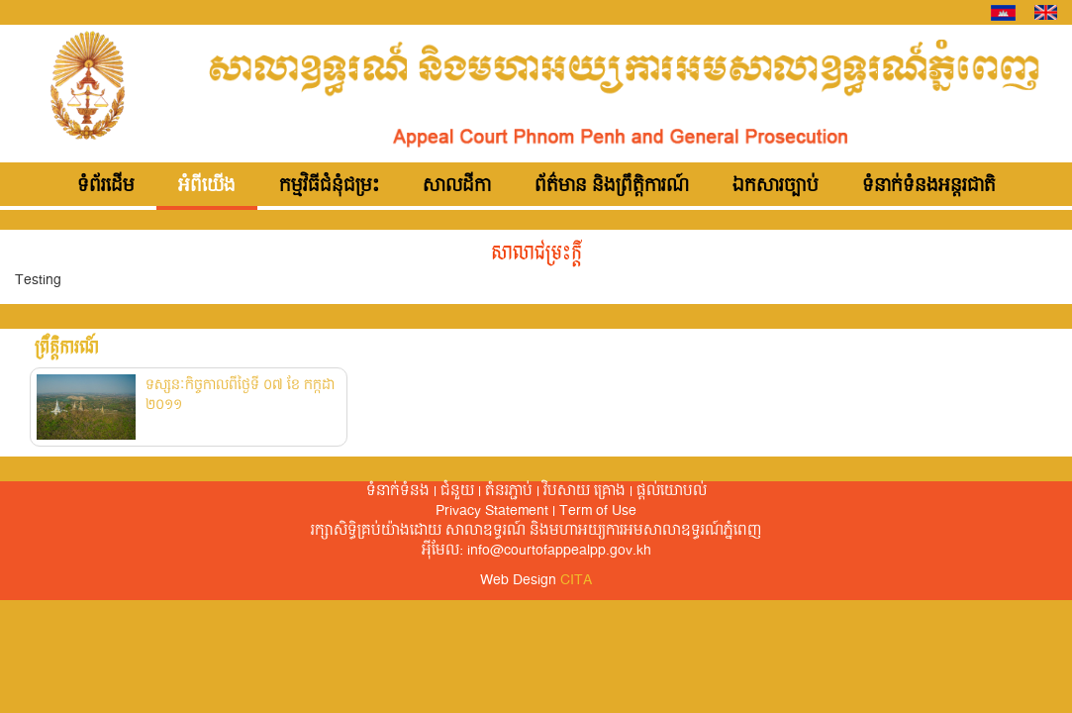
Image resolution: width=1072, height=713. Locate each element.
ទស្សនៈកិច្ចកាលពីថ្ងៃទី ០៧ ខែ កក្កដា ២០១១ (240, 395)
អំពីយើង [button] (207, 186)
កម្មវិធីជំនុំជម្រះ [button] (329, 186)
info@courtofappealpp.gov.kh (559, 550)
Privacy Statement (492, 511)
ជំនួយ (457, 491)
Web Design (536, 580)
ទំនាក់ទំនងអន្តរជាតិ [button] (929, 186)
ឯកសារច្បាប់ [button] (775, 186)
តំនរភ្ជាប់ (509, 491)
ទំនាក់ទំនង (398, 491)
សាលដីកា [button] (457, 186)
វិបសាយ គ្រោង (584, 491)
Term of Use (597, 511)
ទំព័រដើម (106, 186)
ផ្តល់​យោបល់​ (671, 491)
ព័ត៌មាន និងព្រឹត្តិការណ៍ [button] (612, 186)
